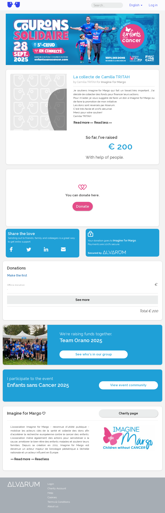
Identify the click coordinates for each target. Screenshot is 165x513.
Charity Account (57, 488)
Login (51, 483)
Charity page (128, 413)
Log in (153, 5)
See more (82, 300)
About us (53, 506)
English (135, 5)
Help (50, 492)
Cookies (52, 497)
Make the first (17, 275)
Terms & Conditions (59, 501)
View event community (128, 385)
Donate (82, 206)
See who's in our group (93, 354)
